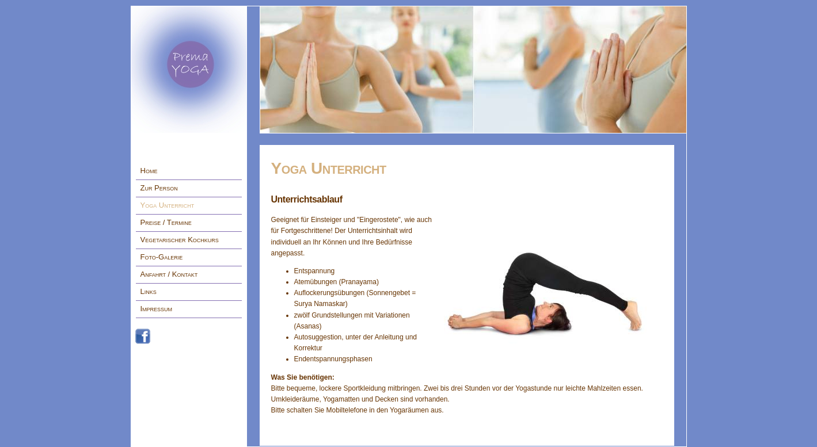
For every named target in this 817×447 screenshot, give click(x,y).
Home (149, 170)
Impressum (156, 308)
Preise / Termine (166, 222)
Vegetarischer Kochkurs (179, 239)
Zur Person (159, 188)
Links (148, 291)
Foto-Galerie (161, 257)
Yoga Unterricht (167, 205)
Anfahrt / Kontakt (169, 274)
